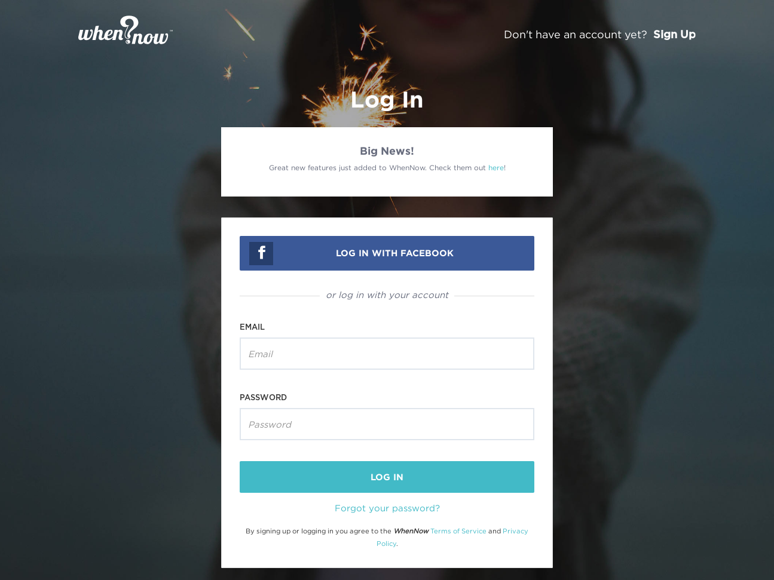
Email (252, 327)
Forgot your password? (387, 508)
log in (387, 477)
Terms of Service (458, 531)
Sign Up (674, 34)
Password (263, 397)
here (496, 167)
